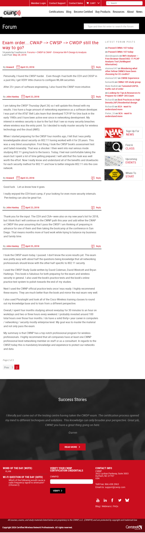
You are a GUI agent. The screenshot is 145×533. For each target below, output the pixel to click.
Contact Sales (76, 3)
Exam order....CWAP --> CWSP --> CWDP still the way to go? (50, 45)
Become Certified (85, 12)
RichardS (109, 100)
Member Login (38, 3)
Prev (6, 368)
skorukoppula (112, 56)
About (131, 12)
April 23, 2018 (27, 67)
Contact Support (57, 3)
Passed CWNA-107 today (120, 48)
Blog (71, 12)
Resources (120, 12)
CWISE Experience (130, 78)
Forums (31, 52)
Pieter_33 (110, 113)
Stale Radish (111, 86)
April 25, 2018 (32, 246)
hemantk (109, 82)
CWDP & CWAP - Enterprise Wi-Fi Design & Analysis (61, 52)
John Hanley (12, 97)
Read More (71, 447)
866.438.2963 (112, 484)
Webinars (106, 506)
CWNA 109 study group (129, 82)
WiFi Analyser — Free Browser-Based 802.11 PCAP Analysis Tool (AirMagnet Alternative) (122, 60)
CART (93, 3)
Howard (10, 67)
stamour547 (111, 68)
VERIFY (56, 491)
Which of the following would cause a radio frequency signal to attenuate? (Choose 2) (27, 483)
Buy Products (104, 12)
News (139, 12)
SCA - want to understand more (118, 108)
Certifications (59, 12)
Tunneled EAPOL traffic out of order (122, 88)
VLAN (8, 471)
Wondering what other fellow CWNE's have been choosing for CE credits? (121, 71)
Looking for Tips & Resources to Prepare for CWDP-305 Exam (122, 95)
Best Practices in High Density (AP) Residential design (122, 102)
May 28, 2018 (19, 55)
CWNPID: (54, 477)
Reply (98, 67)
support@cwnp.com (115, 487)
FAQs (115, 506)
